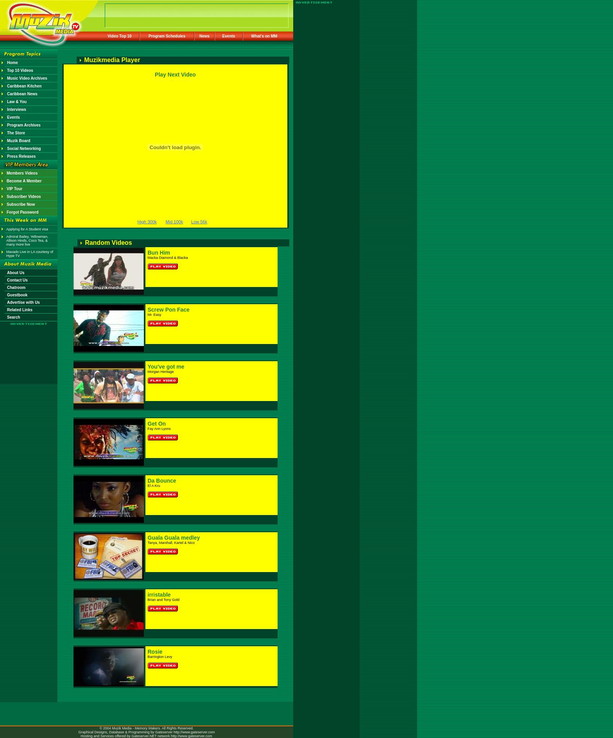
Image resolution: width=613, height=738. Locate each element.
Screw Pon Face (169, 310)
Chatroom (16, 287)
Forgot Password (23, 212)
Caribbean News (22, 94)
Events (228, 36)
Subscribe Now (21, 204)
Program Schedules (167, 36)
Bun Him (159, 253)
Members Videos (22, 173)
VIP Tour (14, 189)
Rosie (155, 652)
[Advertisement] (28, 348)
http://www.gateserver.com (194, 732)
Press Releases (21, 156)
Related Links (19, 310)
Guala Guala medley (174, 538)
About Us (15, 273)
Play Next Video (175, 74)
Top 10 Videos (20, 70)
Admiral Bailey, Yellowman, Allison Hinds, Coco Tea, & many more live (27, 240)
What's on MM (264, 36)
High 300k (147, 221)
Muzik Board (18, 141)
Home (12, 63)
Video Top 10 (119, 36)
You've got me (166, 367)
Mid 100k (174, 221)
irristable (159, 595)
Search (13, 317)
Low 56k (199, 221)
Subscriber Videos (24, 196)
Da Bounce (162, 481)
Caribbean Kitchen (24, 86)
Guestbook (17, 295)
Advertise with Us (23, 302)
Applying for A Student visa (27, 229)
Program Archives (24, 125)
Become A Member (24, 181)
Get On (157, 424)
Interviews (16, 109)
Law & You (17, 102)
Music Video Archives (27, 78)
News (204, 36)
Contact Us (17, 280)
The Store (16, 133)
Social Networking (24, 148)
